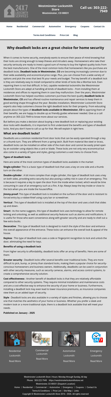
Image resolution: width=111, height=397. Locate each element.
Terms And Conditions (44, 35)
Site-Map (68, 391)
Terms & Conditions (41, 391)
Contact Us (99, 26)
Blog (75, 35)
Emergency (70, 26)
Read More (15, 361)
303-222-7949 (100, 9)
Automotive (55, 26)
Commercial (38, 26)
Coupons (85, 26)
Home (9, 26)
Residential (22, 26)
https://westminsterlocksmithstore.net (66, 380)
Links (76, 391)
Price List (64, 35)
